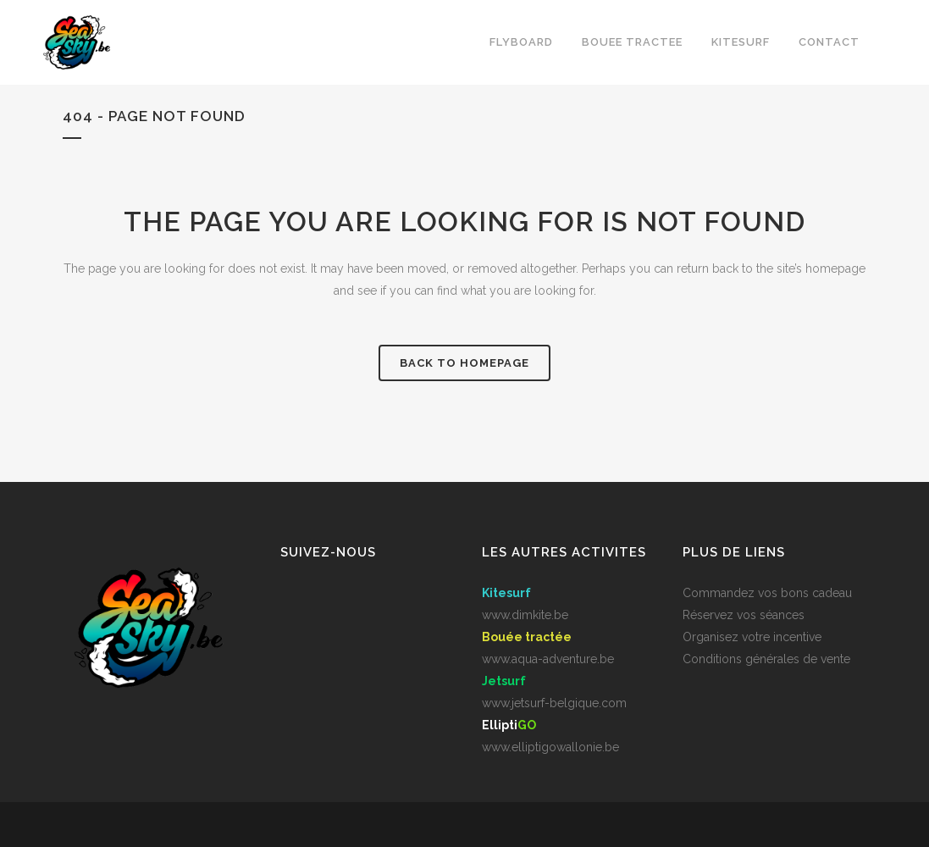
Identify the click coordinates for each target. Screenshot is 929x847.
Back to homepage (464, 363)
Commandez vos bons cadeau (767, 593)
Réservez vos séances (744, 615)
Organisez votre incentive (752, 637)
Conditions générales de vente (766, 659)
